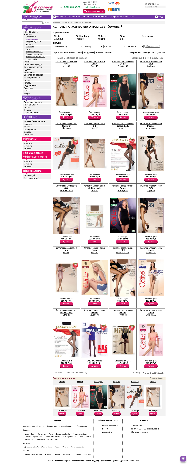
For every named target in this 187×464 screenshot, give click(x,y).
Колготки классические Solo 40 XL (151, 312)
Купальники (29, 72)
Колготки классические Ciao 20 (66, 312)
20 (152, 52)
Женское (28, 143)
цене (79, 52)
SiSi (122, 39)
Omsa (123, 36)
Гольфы (27, 83)
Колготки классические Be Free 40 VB (66, 188)
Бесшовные (31, 37)
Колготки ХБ (31, 59)
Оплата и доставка (110, 425)
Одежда (28, 69)
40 (156, 52)
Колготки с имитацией (35, 57)
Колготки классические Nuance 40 (151, 250)
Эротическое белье (33, 67)
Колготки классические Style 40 (151, 63)
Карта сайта (107, 432)
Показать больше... (157, 378)
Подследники (30, 85)
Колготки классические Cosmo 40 (151, 125)
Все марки (147, 36)
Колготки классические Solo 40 (94, 63)
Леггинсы (28, 88)
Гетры (27, 91)
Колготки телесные (34, 52)
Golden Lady (82, 36)
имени (72, 52)
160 (163, 52)
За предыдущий (31, 178)
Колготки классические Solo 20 (94, 250)
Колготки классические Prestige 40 (123, 63)
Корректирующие (33, 42)
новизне (99, 52)
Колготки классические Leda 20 (94, 188)
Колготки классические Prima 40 (123, 312)
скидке (108, 52)
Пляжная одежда (32, 112)
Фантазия (30, 47)
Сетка (28, 49)
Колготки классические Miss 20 (94, 125)
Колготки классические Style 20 (151, 188)
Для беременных (32, 77)
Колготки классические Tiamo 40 (66, 125)
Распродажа (82, 426)
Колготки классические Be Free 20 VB (123, 250)
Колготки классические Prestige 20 (123, 188)
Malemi (102, 36)
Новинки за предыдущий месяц (59, 426)
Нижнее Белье (31, 32)
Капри (27, 93)
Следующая (157, 58)
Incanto (80, 39)
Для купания (30, 129)
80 (160, 52)
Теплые (29, 44)
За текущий (29, 175)
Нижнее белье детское (34, 121)
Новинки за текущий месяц (33, 426)
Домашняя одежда (33, 64)
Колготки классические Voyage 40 (94, 312)
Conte (57, 36)
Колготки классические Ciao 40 (123, 125)
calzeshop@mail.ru (92, 7)
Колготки (28, 34)
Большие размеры (34, 54)
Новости (105, 429)
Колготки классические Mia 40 (66, 250)
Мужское (28, 146)
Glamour (58, 39)
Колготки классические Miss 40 (66, 63)
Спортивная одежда (33, 75)
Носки (27, 80)
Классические (32, 39)
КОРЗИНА (153, 4)
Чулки (27, 62)
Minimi (101, 39)
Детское (28, 117)
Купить (66, 117)
